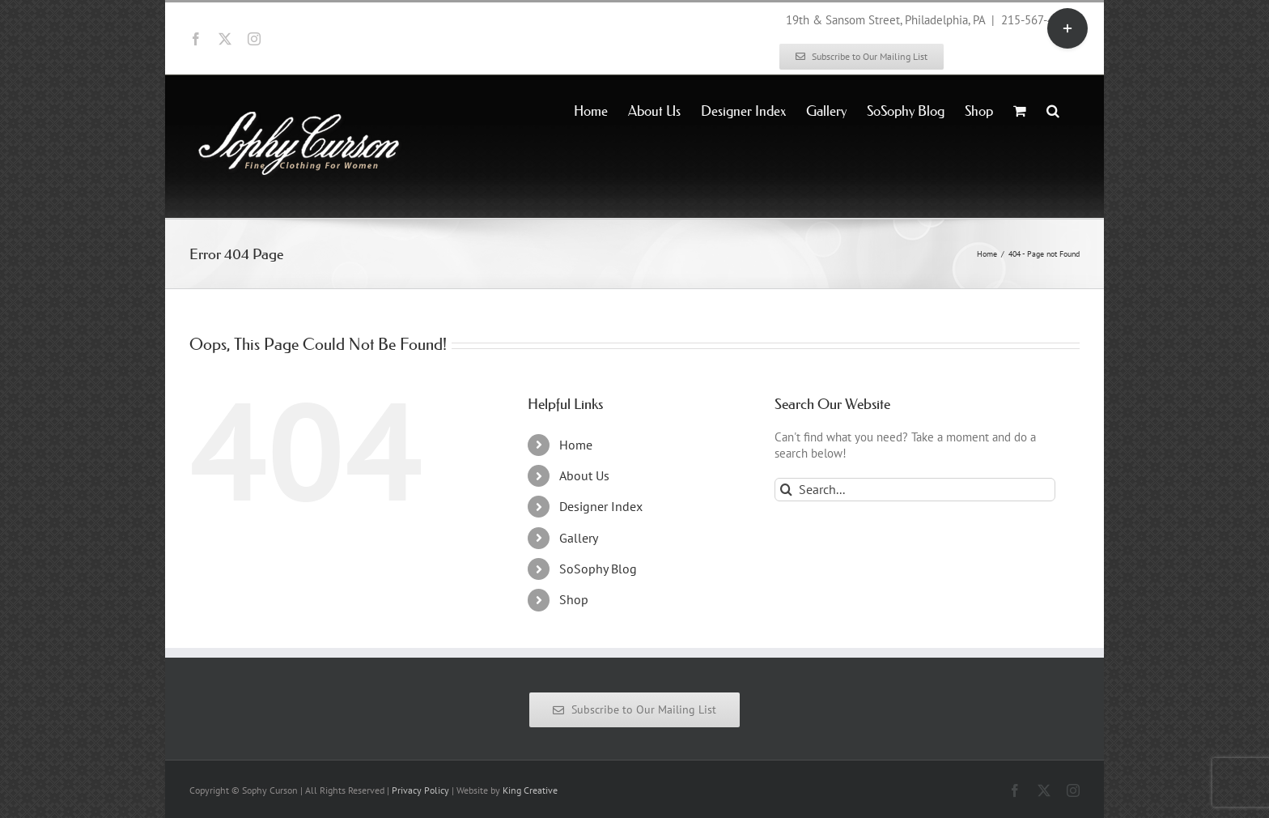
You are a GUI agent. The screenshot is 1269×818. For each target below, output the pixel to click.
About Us (584, 475)
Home (575, 445)
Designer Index (601, 506)
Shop (573, 599)
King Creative (530, 790)
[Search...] (915, 489)
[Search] (786, 489)
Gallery (578, 538)
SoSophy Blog (598, 568)
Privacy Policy (420, 790)
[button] (1052, 109)
